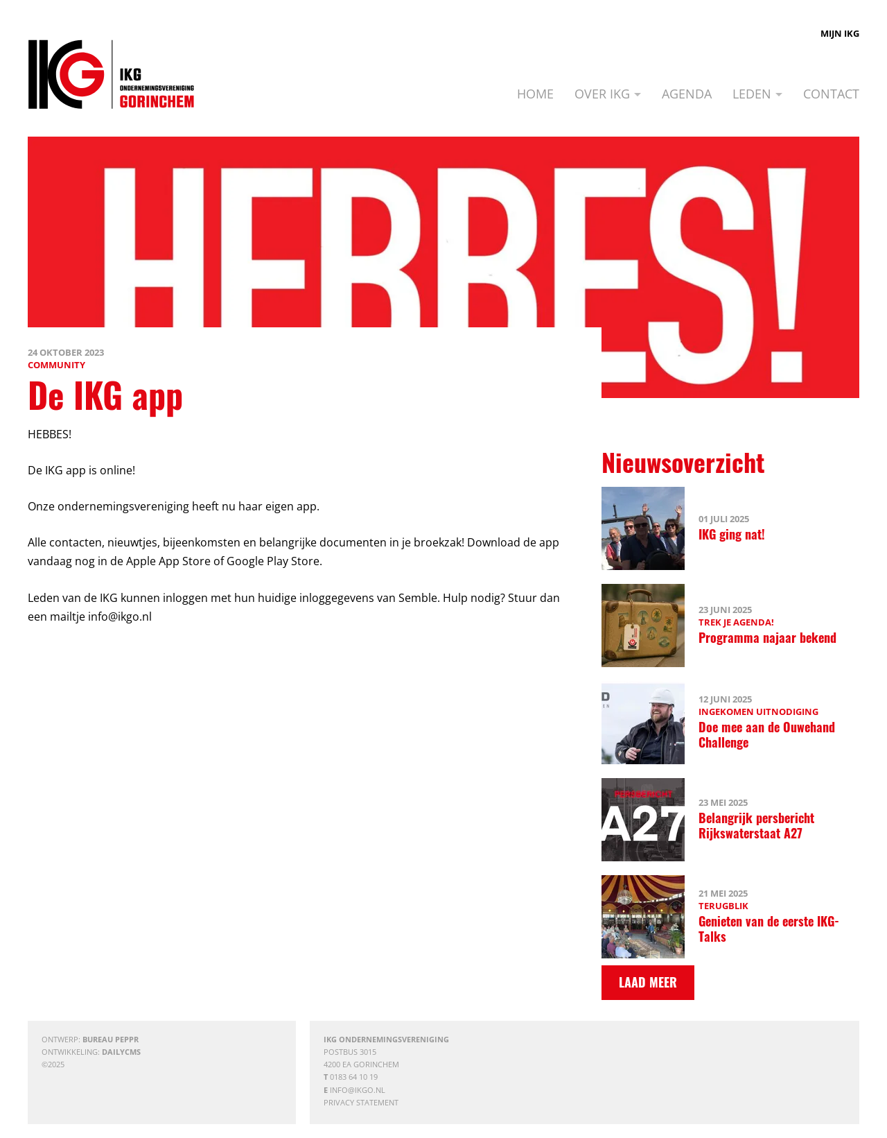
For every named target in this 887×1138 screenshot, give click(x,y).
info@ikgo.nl (357, 1090)
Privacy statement (361, 1102)
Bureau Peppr (110, 1039)
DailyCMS (121, 1051)
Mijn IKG (839, 33)
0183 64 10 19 (354, 1076)
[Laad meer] (647, 982)
